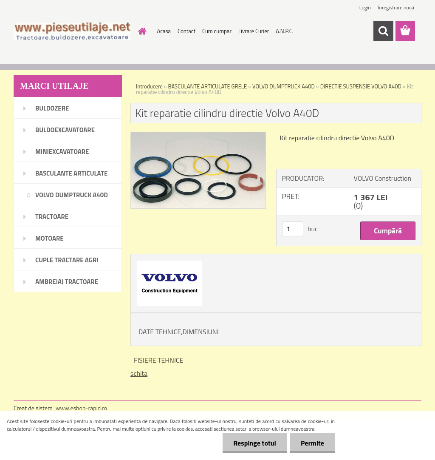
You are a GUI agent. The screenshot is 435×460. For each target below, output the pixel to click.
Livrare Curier (253, 31)
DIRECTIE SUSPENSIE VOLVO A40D (360, 86)
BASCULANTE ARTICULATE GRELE (207, 86)
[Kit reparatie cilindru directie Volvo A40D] (198, 136)
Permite (312, 443)
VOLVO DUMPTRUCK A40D (283, 86)
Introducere (149, 86)
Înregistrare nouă (396, 7)
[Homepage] (141, 31)
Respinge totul (254, 443)
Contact (186, 31)
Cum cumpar (217, 31)
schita (138, 373)
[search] (383, 31)
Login (365, 7)
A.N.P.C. (284, 31)
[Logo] (72, 31)
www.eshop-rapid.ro (81, 407)
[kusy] (292, 228)
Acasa (164, 31)
